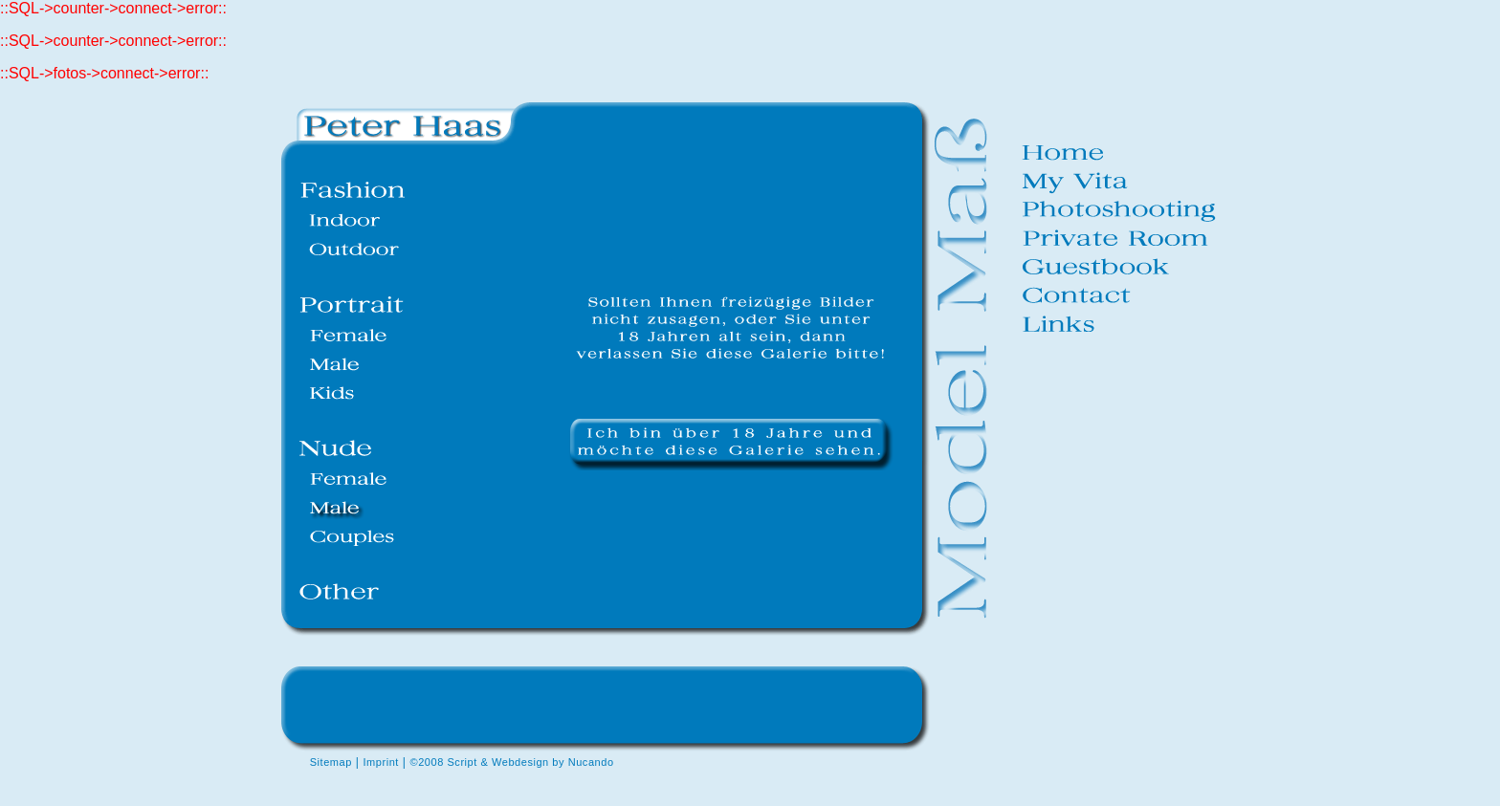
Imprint (380, 762)
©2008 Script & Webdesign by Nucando (512, 762)
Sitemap (331, 762)
